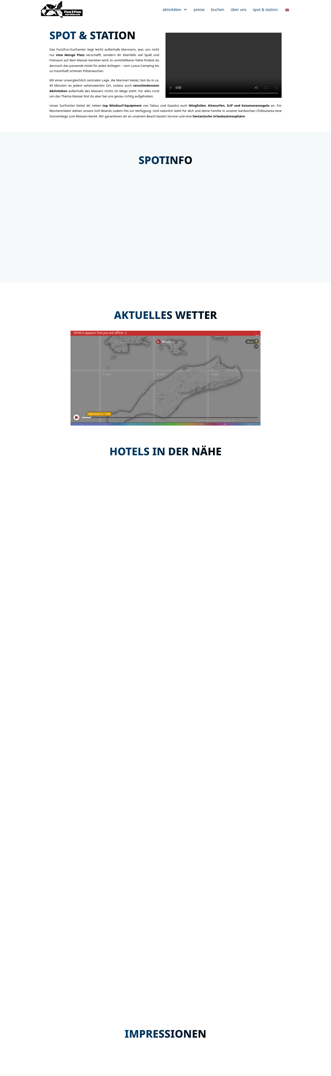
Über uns (238, 9)
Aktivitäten (172, 9)
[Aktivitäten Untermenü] (185, 9)
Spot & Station (265, 9)
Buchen (217, 9)
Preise (199, 9)
